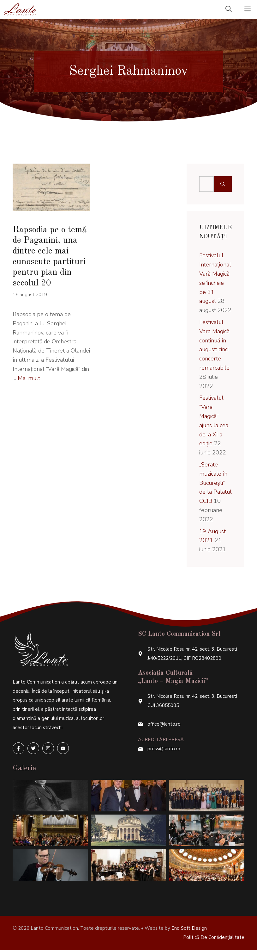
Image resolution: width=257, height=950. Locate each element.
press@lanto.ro (163, 749)
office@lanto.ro (164, 724)
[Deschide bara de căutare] (228, 9)
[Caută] (223, 184)
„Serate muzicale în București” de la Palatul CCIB (215, 483)
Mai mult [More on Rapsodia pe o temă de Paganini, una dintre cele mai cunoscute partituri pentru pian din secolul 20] (29, 378)
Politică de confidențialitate (213, 937)
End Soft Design (189, 928)
